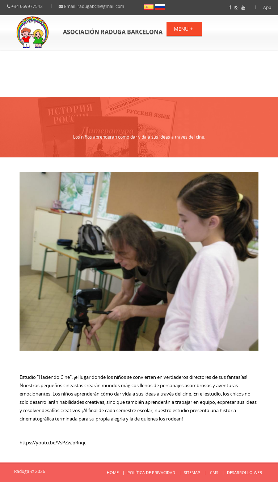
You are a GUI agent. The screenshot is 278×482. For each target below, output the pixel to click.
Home (113, 472)
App (261, 7)
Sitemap (192, 472)
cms (214, 472)
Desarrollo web (244, 472)
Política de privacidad (151, 472)
